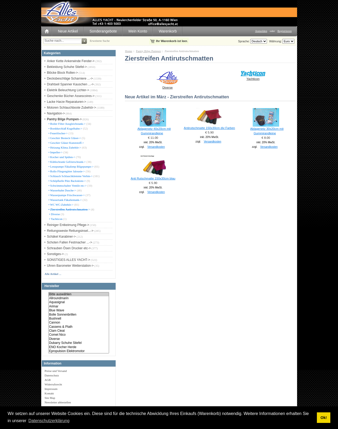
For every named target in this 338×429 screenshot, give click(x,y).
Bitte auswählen (79, 294)
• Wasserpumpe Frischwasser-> (66, 195)
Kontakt (49, 393)
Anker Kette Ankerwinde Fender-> (71, 61)
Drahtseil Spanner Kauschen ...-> (70, 84)
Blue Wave (79, 310)
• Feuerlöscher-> (58, 133)
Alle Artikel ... (53, 273)
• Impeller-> (55, 152)
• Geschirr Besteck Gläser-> (64, 138)
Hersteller (51, 286)
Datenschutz (52, 375)
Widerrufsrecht (53, 384)
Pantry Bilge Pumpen (148, 51)
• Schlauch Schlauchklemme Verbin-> (70, 176)
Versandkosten (156, 146)
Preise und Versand (56, 370)
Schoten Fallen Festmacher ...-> (69, 242)
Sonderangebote (103, 31)
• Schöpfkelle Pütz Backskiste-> (67, 180)
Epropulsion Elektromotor (79, 351)
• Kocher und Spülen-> (61, 157)
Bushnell (79, 319)
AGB (48, 379)
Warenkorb (168, 31)
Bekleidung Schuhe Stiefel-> (67, 67)
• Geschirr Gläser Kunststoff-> (66, 142)
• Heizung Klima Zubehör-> (64, 147)
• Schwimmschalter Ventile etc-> (67, 185)
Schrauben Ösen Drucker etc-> (69, 248)
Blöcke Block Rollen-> (62, 73)
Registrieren (285, 31)
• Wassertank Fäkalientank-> (65, 199)
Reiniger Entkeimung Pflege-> (68, 225)
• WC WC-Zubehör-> (61, 204)
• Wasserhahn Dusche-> (62, 190)
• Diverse (54, 214)
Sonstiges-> (55, 254)
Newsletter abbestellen (58, 402)
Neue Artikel (68, 31)
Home (128, 51)
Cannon (79, 323)
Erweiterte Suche (100, 40)
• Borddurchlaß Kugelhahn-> (65, 128)
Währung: (274, 41)
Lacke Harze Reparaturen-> (66, 102)
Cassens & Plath (79, 327)
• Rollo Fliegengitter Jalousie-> (66, 171)
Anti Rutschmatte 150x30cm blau (153, 178)
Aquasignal (79, 302)
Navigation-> (56, 113)
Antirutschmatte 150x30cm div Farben (209, 128)
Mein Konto (138, 31)
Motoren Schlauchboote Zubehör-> (71, 107)
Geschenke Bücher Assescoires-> (71, 96)
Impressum (51, 388)
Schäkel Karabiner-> (61, 236)
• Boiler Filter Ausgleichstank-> (67, 123)
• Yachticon (55, 218)
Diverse (79, 339)
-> (64, 119)
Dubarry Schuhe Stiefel (79, 343)
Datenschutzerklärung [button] (49, 420)
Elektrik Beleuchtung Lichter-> (68, 90)
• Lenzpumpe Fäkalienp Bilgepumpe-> (71, 166)
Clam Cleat (79, 331)
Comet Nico (79, 335)
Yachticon (253, 77)
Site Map (50, 397)
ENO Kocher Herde (79, 347)
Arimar (79, 306)
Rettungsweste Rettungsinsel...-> (70, 231)
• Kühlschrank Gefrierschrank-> (67, 161)
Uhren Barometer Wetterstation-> (70, 265)
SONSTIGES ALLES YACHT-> (68, 260)
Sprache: (244, 41)
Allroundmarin (79, 298)
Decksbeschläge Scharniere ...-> (70, 78)
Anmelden (261, 31)
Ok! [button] (324, 418)
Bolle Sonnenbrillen (79, 315)
